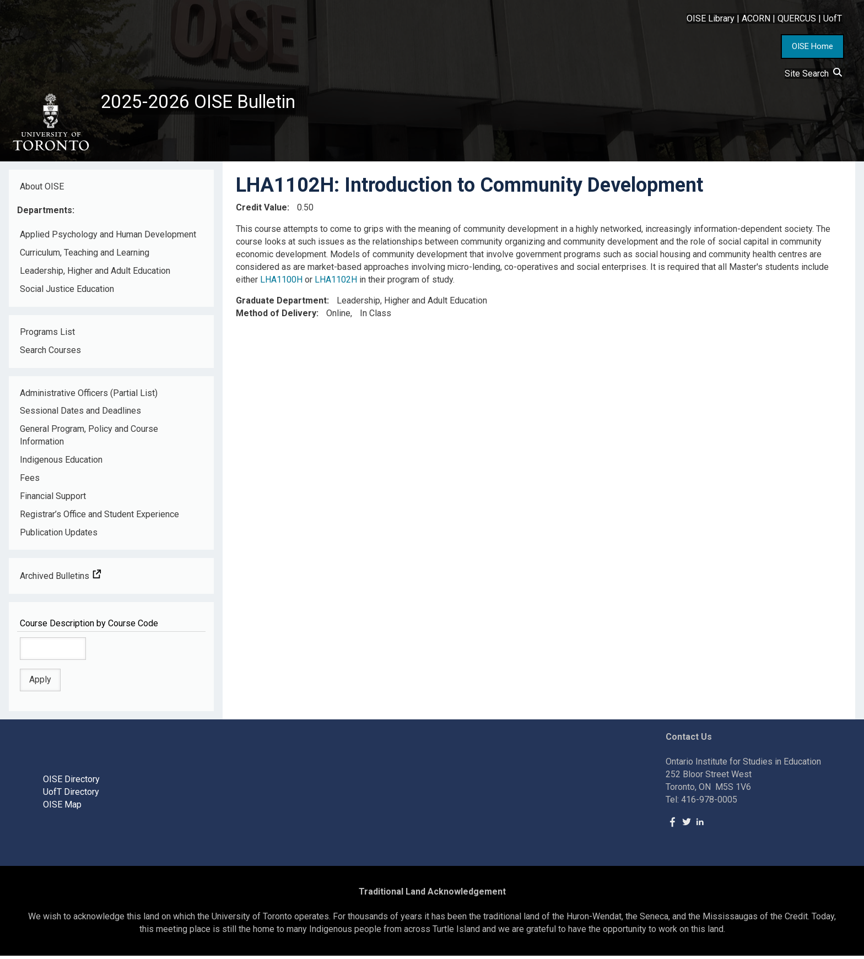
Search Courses (50, 353)
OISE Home (812, 46)
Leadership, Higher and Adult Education (95, 274)
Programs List (47, 335)
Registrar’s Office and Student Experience (99, 517)
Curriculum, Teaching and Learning (84, 256)
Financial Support (53, 499)
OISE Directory (71, 782)
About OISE (42, 189)
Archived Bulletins (60, 579)
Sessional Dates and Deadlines (80, 414)
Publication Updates (59, 535)
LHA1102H (336, 282)
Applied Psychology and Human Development (108, 237)
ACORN (756, 18)
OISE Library (711, 18)
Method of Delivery (276, 316)
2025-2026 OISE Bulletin (205, 103)
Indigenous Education (61, 463)
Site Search (813, 73)
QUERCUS (796, 18)
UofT (832, 18)
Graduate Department (281, 304)
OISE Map (62, 808)
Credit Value (261, 210)
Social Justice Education (67, 292)
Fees (30, 481)
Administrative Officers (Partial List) (89, 396)
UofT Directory (71, 795)
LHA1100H (281, 282)
